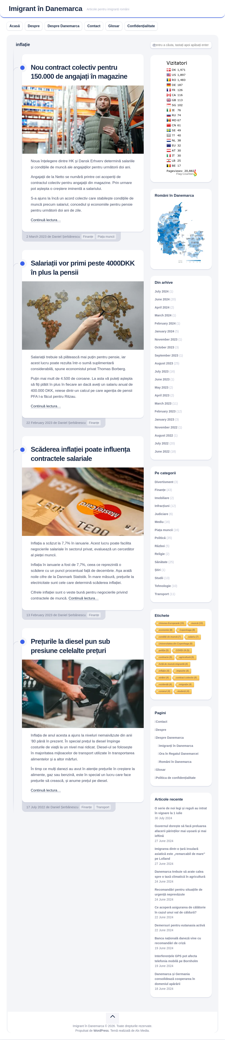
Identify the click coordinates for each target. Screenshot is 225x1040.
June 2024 (162, 300)
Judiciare (161, 514)
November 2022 (166, 428)
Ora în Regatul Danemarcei (178, 754)
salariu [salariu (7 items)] (193, 637)
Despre (34, 26)
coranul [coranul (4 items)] (164, 691)
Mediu (159, 522)
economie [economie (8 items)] (165, 630)
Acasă (14, 26)
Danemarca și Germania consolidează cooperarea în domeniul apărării (175, 979)
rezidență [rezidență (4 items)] (165, 685)
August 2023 (164, 364)
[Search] (181, 45)
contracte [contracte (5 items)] (165, 657)
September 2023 (166, 356)
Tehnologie (163, 586)
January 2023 (164, 420)
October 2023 (164, 348)
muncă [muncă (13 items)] (197, 624)
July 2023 (162, 372)
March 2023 (163, 404)
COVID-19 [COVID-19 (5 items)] (182, 651)
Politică (160, 538)
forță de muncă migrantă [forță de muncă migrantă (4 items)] (173, 664)
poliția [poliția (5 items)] (164, 651)
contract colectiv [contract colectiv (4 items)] (186, 678)
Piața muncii (106, 237)
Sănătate (161, 562)
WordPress (101, 1031)
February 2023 (165, 412)
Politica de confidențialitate (176, 778)
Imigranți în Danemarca (176, 746)
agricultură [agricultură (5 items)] (186, 657)
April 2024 (162, 308)
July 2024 (162, 292)
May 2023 (161, 388)
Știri (158, 570)
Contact (93, 26)
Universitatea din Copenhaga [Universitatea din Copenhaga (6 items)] (175, 644)
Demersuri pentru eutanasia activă (180, 926)
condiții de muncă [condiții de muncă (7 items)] (170, 637)
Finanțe (88, 237)
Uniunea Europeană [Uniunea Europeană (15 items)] (171, 624)
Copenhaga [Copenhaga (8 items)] (187, 630)
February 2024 (165, 324)
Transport (102, 807)
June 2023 (162, 380)
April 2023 (162, 396)
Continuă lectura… (46, 220)
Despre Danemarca (63, 26)
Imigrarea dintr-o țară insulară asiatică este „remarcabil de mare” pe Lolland (180, 854)
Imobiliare (162, 498)
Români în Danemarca (175, 762)
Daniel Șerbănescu (66, 237)
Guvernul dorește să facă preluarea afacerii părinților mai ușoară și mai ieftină (180, 831)
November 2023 (166, 340)
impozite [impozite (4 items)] (182, 671)
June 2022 (162, 452)
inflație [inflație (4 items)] (164, 671)
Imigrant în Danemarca (45, 9)
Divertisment (164, 482)
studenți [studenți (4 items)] (183, 691)
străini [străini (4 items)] (164, 678)
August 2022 (164, 436)
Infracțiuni (162, 506)
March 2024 (163, 316)
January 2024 (164, 332)
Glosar (114, 26)
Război (160, 546)
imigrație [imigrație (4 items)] (185, 685)
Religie (160, 554)
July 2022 (162, 444)
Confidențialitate (141, 26)
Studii (159, 578)
